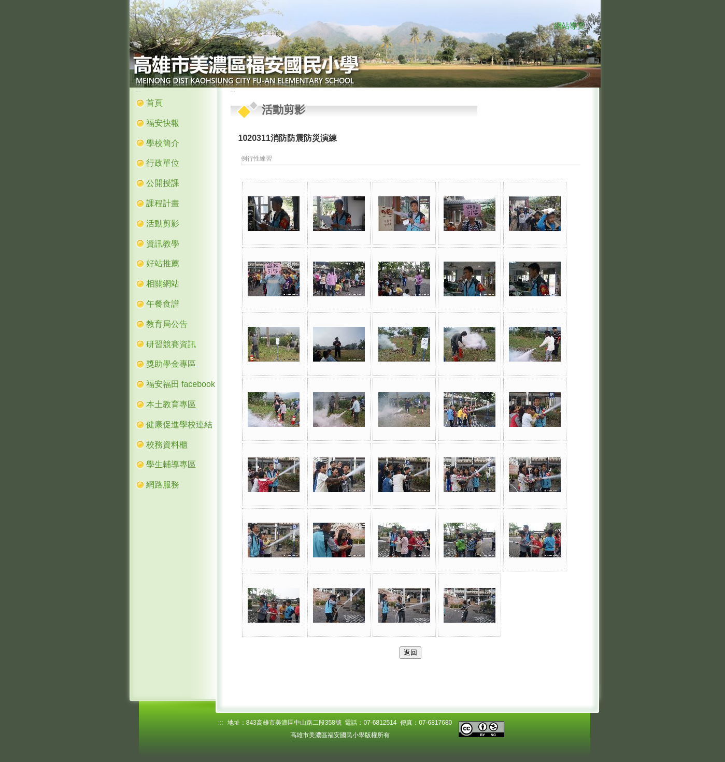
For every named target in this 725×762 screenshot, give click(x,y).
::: (544, 26)
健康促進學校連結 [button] (179, 424)
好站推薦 (162, 263)
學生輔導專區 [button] (171, 464)
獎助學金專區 (171, 364)
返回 (410, 652)
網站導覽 (569, 26)
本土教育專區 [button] (171, 404)
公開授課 (162, 183)
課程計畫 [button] (162, 203)
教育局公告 (167, 324)
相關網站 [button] (162, 283)
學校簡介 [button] (162, 143)
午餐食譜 (162, 303)
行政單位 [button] (162, 163)
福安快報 (162, 123)
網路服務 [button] (162, 484)
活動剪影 (162, 223)
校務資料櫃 (167, 444)
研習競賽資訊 (171, 344)
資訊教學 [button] (162, 243)
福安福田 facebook (180, 384)
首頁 (154, 102)
